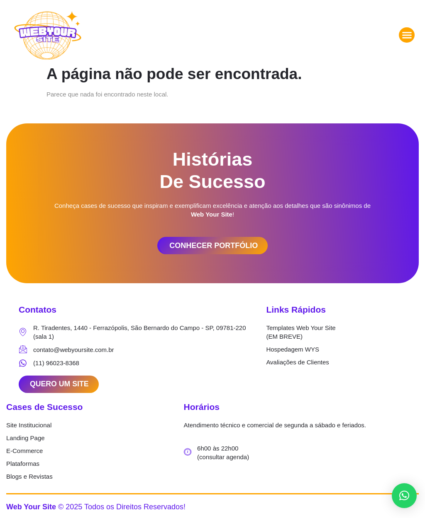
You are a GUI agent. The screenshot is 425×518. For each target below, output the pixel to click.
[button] (407, 35)
